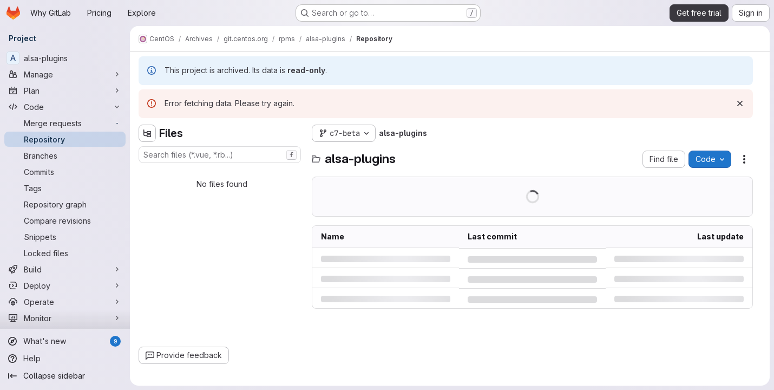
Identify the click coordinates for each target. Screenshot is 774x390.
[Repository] (65, 139)
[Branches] (65, 155)
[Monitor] (65, 318)
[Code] (65, 106)
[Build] (65, 269)
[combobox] (220, 154)
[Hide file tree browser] (147, 133)
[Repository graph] (65, 204)
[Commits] (65, 171)
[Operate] (65, 301)
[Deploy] (65, 285)
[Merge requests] (65, 123)
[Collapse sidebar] (65, 376)
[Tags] (65, 188)
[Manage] (65, 74)
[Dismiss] (739, 103)
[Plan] (65, 90)
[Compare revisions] (65, 220)
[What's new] (65, 341)
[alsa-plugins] (65, 58)
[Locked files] (65, 253)
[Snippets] (65, 236)
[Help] (65, 358)
